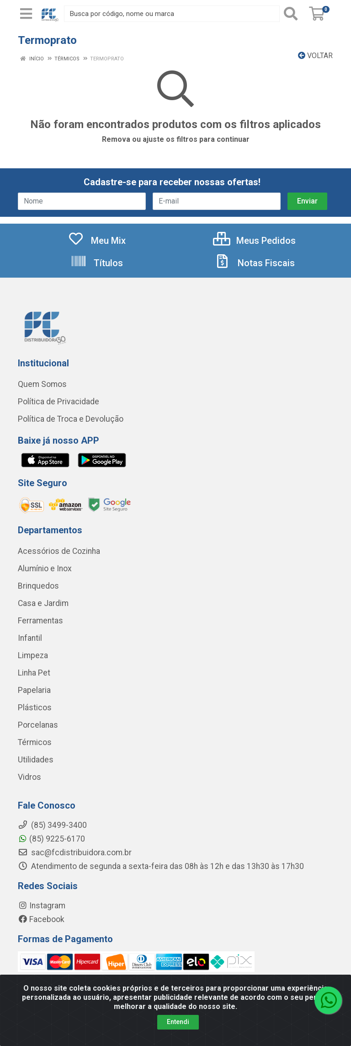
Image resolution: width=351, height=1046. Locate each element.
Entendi (178, 1031)
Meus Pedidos (254, 240)
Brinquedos (38, 585)
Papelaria (34, 690)
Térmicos (35, 742)
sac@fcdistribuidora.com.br (75, 852)
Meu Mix (97, 240)
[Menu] (26, 13)
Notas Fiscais (254, 262)
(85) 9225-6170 (51, 838)
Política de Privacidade (58, 401)
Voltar (315, 55)
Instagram (41, 905)
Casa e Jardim (43, 603)
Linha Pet (34, 672)
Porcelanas (38, 725)
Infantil (30, 638)
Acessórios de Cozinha (59, 551)
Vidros (29, 777)
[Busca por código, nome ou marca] (172, 13)
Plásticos (35, 707)
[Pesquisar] (292, 13)
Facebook (41, 919)
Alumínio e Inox (45, 568)
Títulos (96, 262)
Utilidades (35, 759)
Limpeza (33, 655)
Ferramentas (40, 620)
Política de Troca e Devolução (70, 419)
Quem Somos (42, 384)
